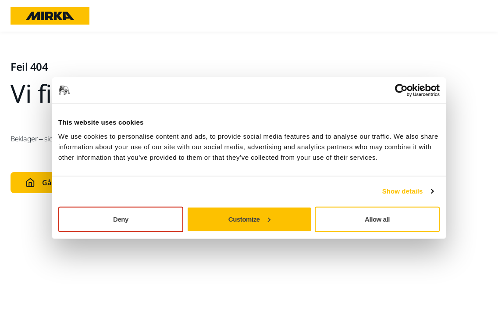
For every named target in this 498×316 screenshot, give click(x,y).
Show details (402, 191)
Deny (120, 219)
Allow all (377, 219)
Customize (249, 219)
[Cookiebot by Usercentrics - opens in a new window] (401, 90)
